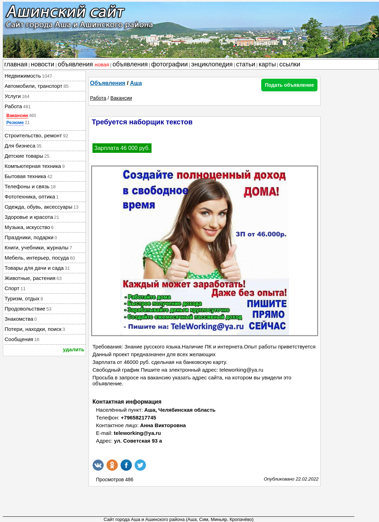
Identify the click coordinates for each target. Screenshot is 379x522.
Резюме (15, 122)
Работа (98, 98)
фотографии (169, 64)
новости (42, 64)
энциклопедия (212, 64)
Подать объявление (289, 85)
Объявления (107, 83)
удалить (73, 349)
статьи (245, 64)
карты (267, 64)
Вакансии (17, 115)
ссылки (290, 64)
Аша (136, 83)
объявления (83, 64)
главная (15, 64)
